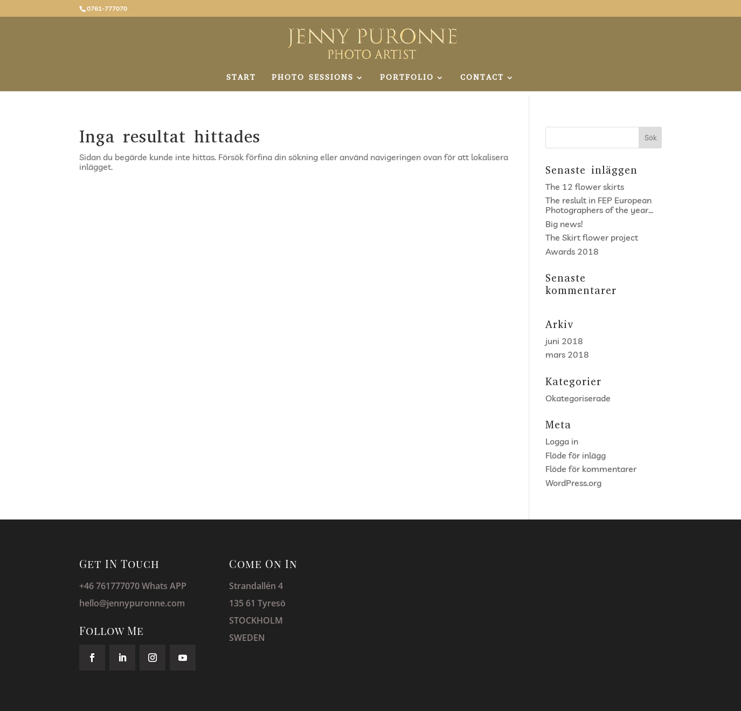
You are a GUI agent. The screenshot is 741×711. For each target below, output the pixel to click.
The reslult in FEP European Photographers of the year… (599, 205)
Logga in (561, 441)
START (241, 78)
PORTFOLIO (407, 78)
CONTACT (482, 78)
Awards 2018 (572, 251)
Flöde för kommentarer (590, 468)
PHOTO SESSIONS (313, 78)
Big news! (564, 223)
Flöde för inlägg (575, 455)
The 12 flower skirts (584, 186)
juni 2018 (564, 341)
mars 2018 (567, 354)
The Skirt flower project (591, 237)
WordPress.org (573, 482)
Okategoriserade (578, 398)
